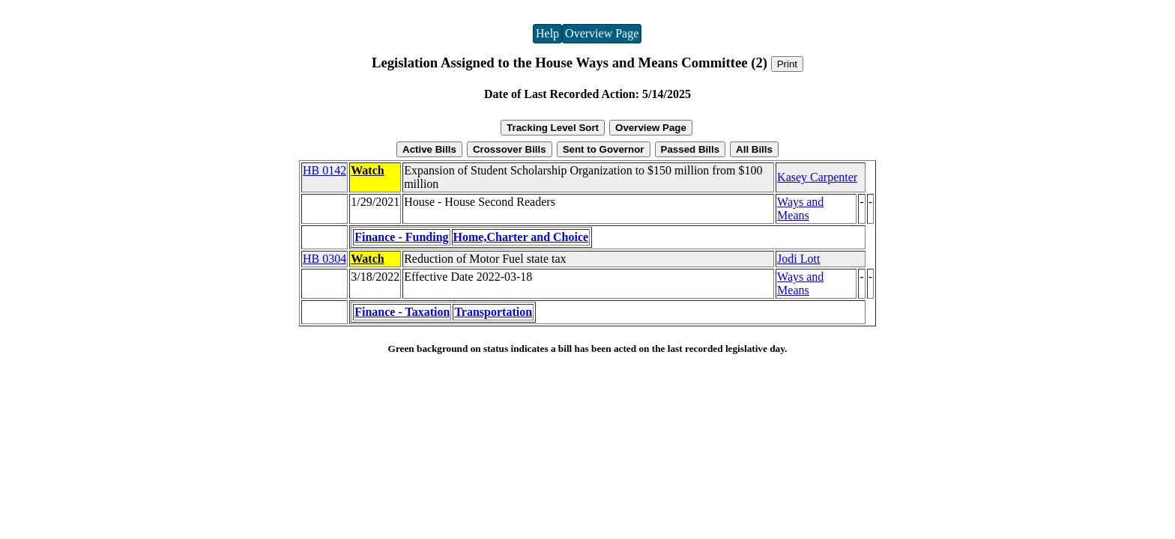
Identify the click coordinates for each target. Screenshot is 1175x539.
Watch (367, 170)
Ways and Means (800, 208)
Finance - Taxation (402, 311)
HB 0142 (324, 170)
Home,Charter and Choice (521, 237)
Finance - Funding (401, 237)
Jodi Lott (798, 258)
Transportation (493, 311)
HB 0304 (324, 258)
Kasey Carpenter (817, 177)
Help (547, 33)
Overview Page (601, 33)
